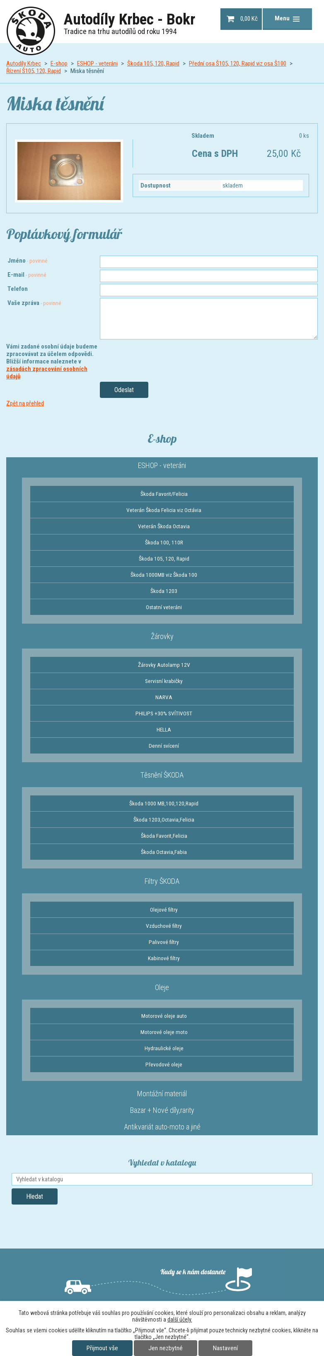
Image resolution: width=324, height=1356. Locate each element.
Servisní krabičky (164, 681)
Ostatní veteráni (164, 607)
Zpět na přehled (25, 403)
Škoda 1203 (163, 591)
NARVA (163, 697)
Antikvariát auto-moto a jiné (162, 1126)
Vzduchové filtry (164, 925)
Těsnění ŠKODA (162, 775)
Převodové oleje (163, 1064)
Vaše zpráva (34, 303)
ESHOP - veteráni (97, 63)
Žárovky (162, 636)
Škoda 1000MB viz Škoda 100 (164, 574)
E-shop (59, 63)
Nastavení (225, 1348)
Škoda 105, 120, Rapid (153, 63)
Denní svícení (164, 745)
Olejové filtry (164, 909)
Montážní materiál (162, 1093)
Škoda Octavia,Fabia (164, 852)
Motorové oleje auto (164, 1015)
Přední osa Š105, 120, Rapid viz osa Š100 (237, 63)
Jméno (27, 260)
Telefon (17, 289)
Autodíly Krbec (23, 63)
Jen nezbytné (165, 1348)
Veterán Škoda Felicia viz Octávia (163, 510)
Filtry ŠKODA (162, 881)
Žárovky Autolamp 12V (164, 664)
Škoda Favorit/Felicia (164, 493)
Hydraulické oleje (164, 1048)
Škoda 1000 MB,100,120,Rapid (163, 803)
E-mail (26, 274)
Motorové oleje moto (164, 1032)
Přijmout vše (102, 1348)
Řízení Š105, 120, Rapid (33, 71)
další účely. (179, 1319)
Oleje (162, 987)
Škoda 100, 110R (164, 542)
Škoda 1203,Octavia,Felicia (163, 819)
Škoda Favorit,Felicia (164, 835)
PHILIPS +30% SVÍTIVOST (163, 713)
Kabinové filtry (164, 958)
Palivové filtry (164, 942)
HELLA (164, 729)
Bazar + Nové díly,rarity (162, 1110)
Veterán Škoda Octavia (164, 526)
